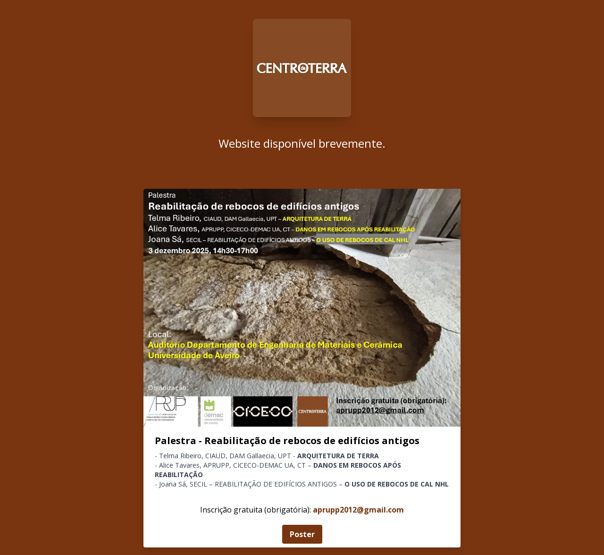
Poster (302, 534)
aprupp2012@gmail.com (358, 510)
